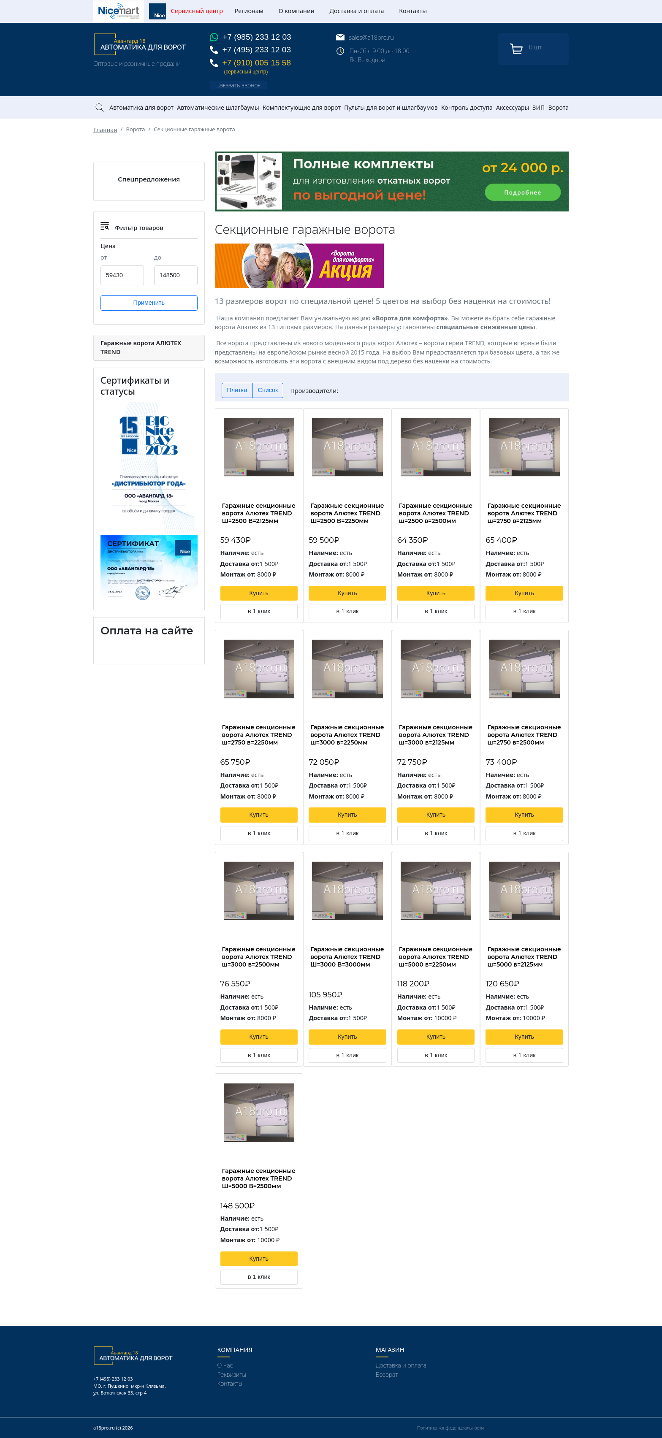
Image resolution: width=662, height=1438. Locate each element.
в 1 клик (259, 611)
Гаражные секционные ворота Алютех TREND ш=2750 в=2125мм (524, 513)
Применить (149, 302)
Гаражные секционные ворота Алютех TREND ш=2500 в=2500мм (435, 513)
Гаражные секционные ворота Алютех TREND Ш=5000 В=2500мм (259, 1178)
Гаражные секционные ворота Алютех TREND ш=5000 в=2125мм (524, 956)
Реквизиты (232, 1374)
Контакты (413, 11)
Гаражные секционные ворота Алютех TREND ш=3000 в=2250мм (347, 734)
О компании (297, 11)
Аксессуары (512, 107)
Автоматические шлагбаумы (218, 107)
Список (268, 390)
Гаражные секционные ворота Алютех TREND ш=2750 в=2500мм (524, 734)
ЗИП (538, 107)
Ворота (558, 107)
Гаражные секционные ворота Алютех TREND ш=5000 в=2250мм (435, 956)
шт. (526, 49)
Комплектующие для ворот (302, 107)
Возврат (387, 1374)
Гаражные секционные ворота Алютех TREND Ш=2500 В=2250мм (347, 513)
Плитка (237, 390)
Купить (259, 593)
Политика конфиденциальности (450, 1427)
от (103, 257)
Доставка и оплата (357, 11)
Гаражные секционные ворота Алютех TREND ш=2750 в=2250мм (259, 734)
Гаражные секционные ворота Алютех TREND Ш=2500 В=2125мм (259, 513)
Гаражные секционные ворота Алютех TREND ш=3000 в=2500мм (259, 956)
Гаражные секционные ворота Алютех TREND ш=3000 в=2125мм (435, 734)
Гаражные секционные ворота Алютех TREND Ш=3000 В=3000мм (347, 956)
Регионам (249, 11)
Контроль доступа (467, 107)
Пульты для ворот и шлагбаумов (390, 107)
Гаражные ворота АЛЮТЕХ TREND (140, 347)
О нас (225, 1365)
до (157, 257)
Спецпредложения (149, 179)
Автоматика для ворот (141, 107)
